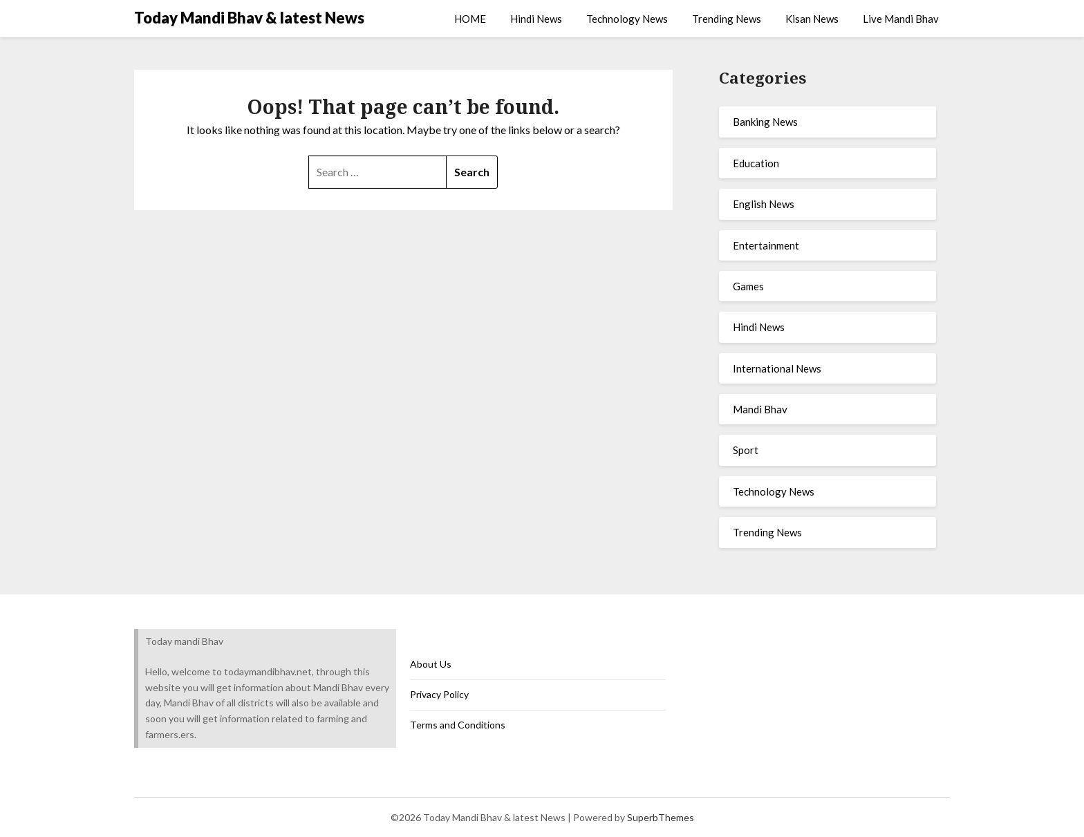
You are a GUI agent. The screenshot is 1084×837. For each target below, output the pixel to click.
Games (748, 286)
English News (763, 204)
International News (777, 368)
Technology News (627, 18)
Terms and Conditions (457, 725)
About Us (430, 664)
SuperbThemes (660, 817)
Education (756, 163)
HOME (470, 18)
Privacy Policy (439, 694)
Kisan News (812, 18)
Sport (745, 450)
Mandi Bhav (760, 409)
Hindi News (536, 18)
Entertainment (766, 245)
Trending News (726, 18)
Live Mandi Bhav (901, 18)
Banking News (765, 121)
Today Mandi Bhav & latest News (249, 17)
